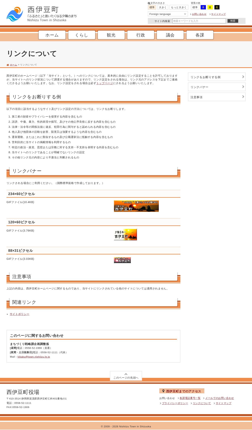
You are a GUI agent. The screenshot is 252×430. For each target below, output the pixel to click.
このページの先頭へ (126, 375)
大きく (163, 7)
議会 (170, 35)
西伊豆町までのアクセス (181, 391)
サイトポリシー (19, 314)
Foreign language (168, 14)
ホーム (52, 35)
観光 (111, 35)
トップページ (104, 83)
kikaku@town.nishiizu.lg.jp (34, 356)
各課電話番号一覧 (190, 398)
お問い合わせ (199, 14)
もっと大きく (179, 7)
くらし (81, 35)
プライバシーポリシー (175, 403)
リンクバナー (218, 87)
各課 (200, 35)
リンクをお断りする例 (218, 77)
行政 (140, 35)
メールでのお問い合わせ (219, 398)
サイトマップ (218, 14)
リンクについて (202, 403)
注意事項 (218, 97)
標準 (152, 7)
